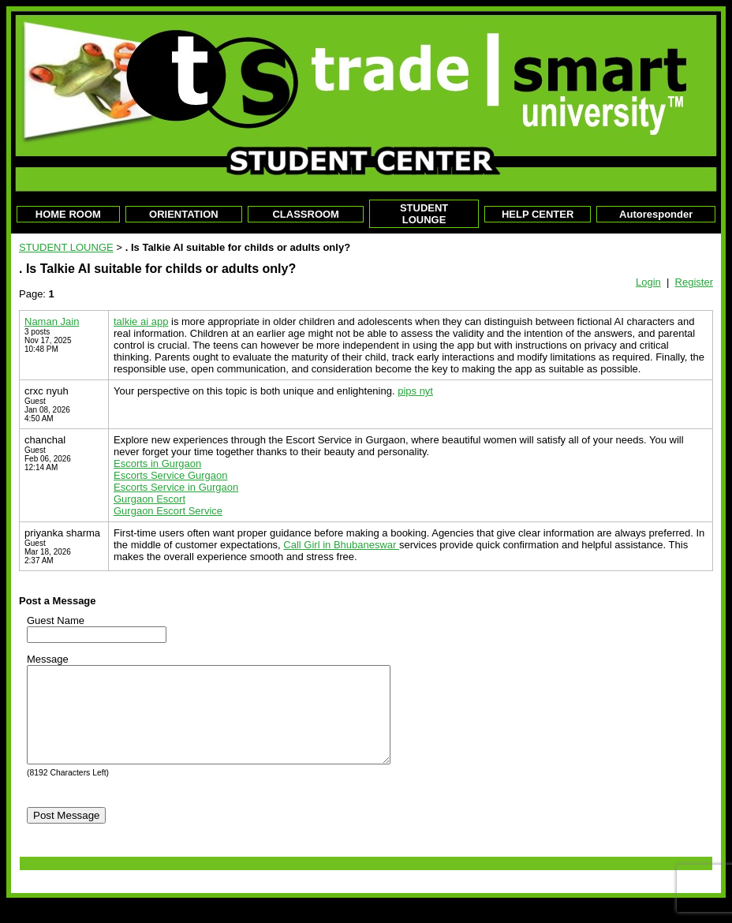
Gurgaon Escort (149, 499)
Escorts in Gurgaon (157, 463)
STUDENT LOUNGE (424, 214)
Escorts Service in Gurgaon (176, 487)
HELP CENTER (538, 214)
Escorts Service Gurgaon (171, 475)
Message (48, 659)
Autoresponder (656, 214)
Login (648, 282)
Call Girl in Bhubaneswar (341, 545)
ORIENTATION (183, 214)
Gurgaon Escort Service (168, 511)
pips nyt (415, 391)
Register (694, 282)
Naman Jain (51, 321)
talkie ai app (141, 321)
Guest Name (55, 620)
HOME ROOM (68, 214)
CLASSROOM (305, 214)
